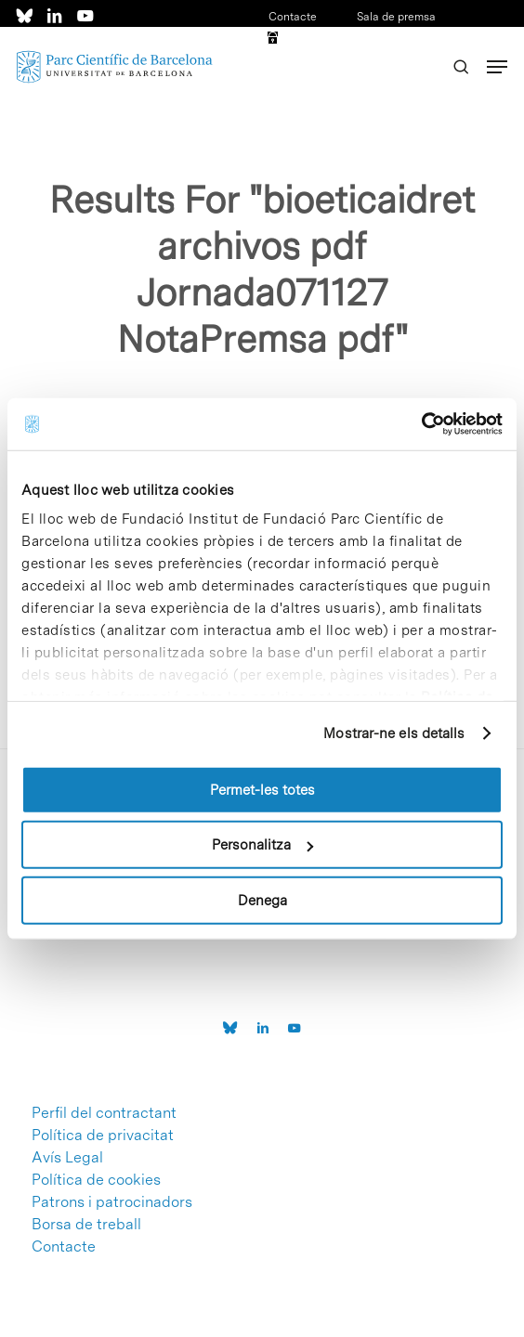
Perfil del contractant (104, 1113)
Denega (262, 899)
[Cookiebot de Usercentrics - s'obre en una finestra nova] (421, 424)
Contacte (293, 16)
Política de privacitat (103, 1135)
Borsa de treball (86, 1224)
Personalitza (262, 845)
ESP (394, 64)
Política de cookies (96, 1180)
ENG (424, 64)
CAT (419, 40)
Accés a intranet (328, 40)
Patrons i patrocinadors (112, 1202)
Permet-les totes (262, 789)
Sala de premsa (395, 16)
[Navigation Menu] (497, 67)
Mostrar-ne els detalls (394, 733)
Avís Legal (67, 1157)
